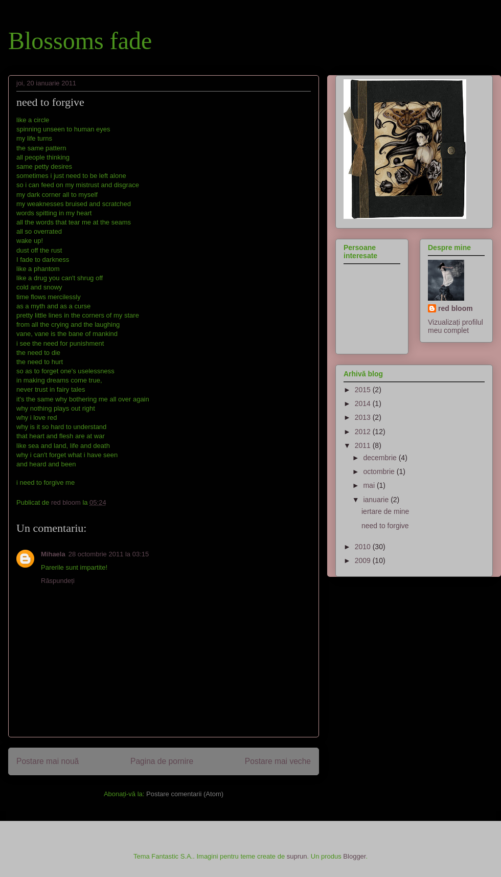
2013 (364, 417)
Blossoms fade (80, 40)
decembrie (380, 458)
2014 (364, 403)
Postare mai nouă (47, 761)
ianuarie (377, 500)
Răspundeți (58, 580)
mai (369, 485)
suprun (297, 856)
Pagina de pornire (161, 761)
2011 (364, 445)
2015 (364, 390)
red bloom (455, 308)
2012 (364, 432)
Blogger (354, 856)
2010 (364, 547)
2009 (364, 560)
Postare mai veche (278, 761)
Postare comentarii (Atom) (184, 794)
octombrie (379, 471)
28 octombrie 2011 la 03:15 (109, 554)
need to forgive (385, 526)
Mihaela (53, 554)
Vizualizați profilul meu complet (455, 326)
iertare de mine (385, 511)
